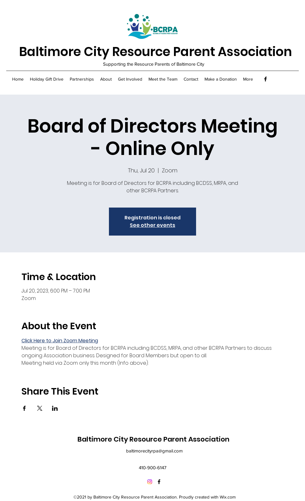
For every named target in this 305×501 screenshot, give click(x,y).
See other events (152, 225)
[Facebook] (265, 79)
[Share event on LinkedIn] (55, 408)
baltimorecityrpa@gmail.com (154, 450)
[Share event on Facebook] (24, 408)
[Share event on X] (40, 408)
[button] (82, 79)
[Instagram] (150, 482)
